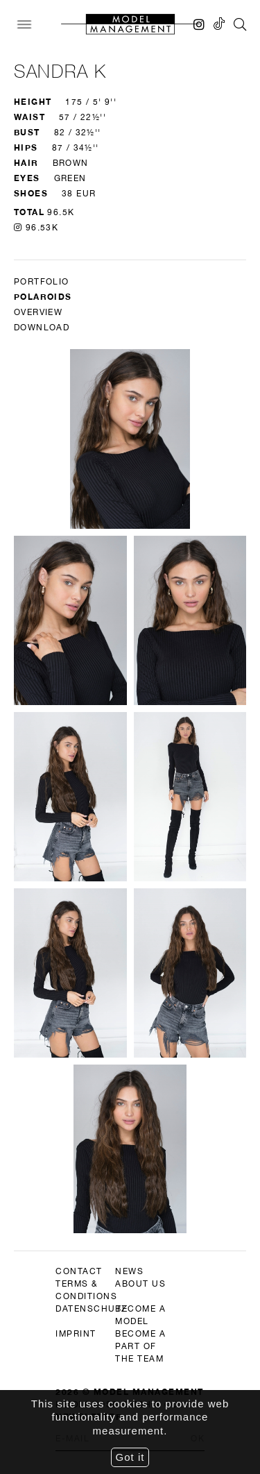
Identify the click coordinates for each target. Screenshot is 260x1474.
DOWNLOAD (41, 327)
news (129, 1271)
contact (79, 1271)
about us (140, 1284)
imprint (75, 1334)
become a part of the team (140, 1346)
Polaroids (43, 296)
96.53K (36, 227)
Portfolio (41, 282)
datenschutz (91, 1309)
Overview (38, 312)
